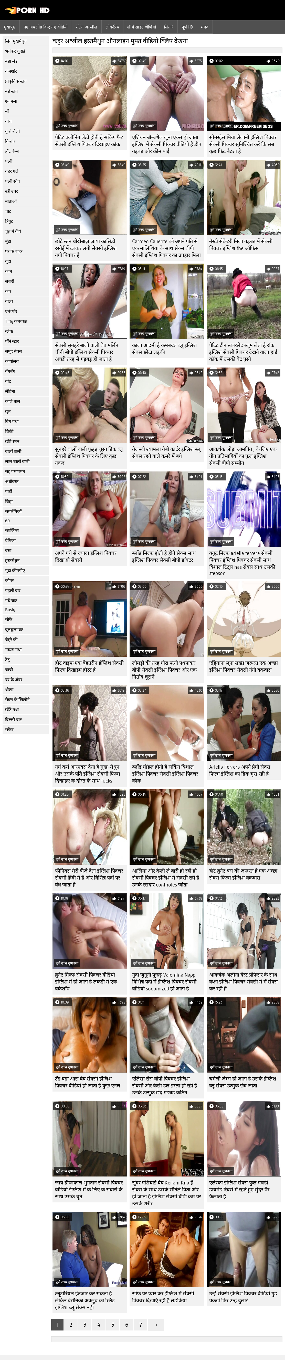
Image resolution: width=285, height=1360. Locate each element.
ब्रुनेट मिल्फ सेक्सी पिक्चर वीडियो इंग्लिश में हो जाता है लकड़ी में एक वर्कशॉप (86, 982)
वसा (8, 550)
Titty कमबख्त (16, 321)
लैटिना (10, 391)
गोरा (8, 121)
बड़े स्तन (11, 91)
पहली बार (12, 590)
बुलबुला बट (14, 629)
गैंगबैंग (10, 371)
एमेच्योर (11, 311)
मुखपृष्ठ (10, 27)
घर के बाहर (14, 251)
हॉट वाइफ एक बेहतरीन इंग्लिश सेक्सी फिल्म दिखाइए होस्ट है (89, 666)
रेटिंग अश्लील (87, 27)
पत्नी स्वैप (12, 181)
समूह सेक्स (13, 351)
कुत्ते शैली (12, 131)
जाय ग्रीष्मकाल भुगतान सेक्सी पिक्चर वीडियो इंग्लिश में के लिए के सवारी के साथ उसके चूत (89, 1190)
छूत (8, 411)
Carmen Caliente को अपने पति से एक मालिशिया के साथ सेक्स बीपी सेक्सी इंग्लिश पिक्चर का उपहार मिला (166, 248)
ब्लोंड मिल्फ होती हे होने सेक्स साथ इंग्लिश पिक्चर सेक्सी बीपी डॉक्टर (164, 556)
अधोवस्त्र (11, 481)
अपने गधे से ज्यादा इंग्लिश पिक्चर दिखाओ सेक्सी (86, 556)
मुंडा (8, 241)
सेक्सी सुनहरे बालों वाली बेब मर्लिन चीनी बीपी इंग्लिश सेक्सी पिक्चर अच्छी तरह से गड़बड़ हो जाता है (86, 352)
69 (7, 520)
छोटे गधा (12, 709)
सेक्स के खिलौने (17, 699)
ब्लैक (9, 331)
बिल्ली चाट (13, 719)
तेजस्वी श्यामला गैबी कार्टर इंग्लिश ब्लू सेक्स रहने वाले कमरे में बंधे (166, 452)
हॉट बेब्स (12, 151)
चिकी (9, 431)
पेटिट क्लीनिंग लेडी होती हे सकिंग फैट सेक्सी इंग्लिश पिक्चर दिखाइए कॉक (89, 140)
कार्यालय (12, 361)
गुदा (8, 261)
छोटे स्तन (12, 441)
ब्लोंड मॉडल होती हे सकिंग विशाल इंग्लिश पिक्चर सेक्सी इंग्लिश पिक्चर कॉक (165, 774)
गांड (8, 381)
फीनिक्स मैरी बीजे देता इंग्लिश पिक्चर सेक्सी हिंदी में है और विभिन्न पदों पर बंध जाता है (89, 878)
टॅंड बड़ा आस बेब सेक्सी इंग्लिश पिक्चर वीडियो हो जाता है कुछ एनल (87, 1082)
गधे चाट (11, 600)
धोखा (9, 689)
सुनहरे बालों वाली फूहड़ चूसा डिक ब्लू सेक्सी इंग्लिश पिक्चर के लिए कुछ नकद (89, 456)
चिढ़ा (9, 501)
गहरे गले (11, 171)
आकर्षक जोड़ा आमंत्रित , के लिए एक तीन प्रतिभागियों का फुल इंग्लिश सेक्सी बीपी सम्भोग (243, 456)
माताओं (11, 201)
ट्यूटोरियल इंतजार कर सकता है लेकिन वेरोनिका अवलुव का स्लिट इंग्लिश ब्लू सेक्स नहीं (85, 1300)
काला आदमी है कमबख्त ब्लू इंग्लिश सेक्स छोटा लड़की (164, 348)
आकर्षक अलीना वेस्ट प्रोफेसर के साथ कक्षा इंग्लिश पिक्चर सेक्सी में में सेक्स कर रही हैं (243, 982)
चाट (8, 211)
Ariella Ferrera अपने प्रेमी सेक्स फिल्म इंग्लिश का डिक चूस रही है (239, 770)
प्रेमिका (10, 540)
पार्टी (8, 491)
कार (8, 291)
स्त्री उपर (11, 191)
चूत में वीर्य (13, 231)
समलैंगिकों (13, 511)
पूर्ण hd (187, 27)
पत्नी (8, 161)
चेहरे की (11, 639)
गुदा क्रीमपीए (15, 570)
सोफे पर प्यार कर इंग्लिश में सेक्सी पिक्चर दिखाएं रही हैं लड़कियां (163, 1297)
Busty (10, 609)
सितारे (168, 27)
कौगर (9, 580)
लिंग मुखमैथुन (16, 41)
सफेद (9, 729)
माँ (7, 111)
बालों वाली (13, 451)
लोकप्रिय (112, 27)
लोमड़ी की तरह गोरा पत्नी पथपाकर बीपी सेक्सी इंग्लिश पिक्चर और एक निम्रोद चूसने (164, 670)
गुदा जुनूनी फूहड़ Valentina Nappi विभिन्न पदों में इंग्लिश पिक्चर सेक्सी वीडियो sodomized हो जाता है (164, 982)
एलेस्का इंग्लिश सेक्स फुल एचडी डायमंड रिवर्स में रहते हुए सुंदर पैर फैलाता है (239, 1190)
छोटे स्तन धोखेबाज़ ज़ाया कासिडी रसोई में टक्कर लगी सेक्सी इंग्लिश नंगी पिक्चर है (86, 248)
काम (8, 271)
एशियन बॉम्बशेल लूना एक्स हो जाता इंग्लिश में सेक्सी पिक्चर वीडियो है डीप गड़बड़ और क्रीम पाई (166, 144)
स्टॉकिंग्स (12, 530)
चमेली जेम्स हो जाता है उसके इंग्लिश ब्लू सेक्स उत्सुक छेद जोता (242, 1082)
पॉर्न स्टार (12, 341)
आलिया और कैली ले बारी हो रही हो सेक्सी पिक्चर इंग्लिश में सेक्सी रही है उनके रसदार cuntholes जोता (165, 878)
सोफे (8, 619)
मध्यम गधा (13, 649)
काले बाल (12, 401)
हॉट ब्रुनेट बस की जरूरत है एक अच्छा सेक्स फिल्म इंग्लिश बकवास (243, 874)
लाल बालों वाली (17, 461)
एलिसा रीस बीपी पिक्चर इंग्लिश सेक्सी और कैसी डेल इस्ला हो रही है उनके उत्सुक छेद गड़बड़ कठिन (164, 1086)
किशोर (10, 141)
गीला (9, 301)
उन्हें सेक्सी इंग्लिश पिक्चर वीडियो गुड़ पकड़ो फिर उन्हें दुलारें (243, 1297)
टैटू (7, 659)
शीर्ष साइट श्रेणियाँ (141, 27)
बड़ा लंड (11, 61)
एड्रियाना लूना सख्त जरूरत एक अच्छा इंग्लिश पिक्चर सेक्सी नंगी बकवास (243, 666)
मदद (204, 27)
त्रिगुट (9, 221)
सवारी (9, 281)
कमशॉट (11, 71)
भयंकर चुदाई (15, 51)
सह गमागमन (15, 471)
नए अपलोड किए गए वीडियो (46, 27)
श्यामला (11, 101)
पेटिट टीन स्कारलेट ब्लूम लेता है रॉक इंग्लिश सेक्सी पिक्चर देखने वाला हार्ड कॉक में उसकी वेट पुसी (243, 352)
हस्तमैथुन (12, 560)
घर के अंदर (13, 679)
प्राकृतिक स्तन (16, 81)
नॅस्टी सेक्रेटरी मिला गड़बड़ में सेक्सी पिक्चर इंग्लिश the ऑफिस (240, 244)
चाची (9, 669)
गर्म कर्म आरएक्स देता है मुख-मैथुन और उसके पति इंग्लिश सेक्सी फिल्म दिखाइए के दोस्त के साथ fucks (87, 774)
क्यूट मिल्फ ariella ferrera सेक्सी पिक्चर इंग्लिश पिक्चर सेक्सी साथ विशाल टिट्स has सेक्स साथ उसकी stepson (242, 563)
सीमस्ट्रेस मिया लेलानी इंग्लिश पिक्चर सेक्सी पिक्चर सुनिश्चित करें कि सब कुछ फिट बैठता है (243, 144)
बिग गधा (11, 421)
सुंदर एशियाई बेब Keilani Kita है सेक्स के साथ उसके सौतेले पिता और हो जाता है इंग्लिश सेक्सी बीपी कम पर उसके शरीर (166, 1193)
